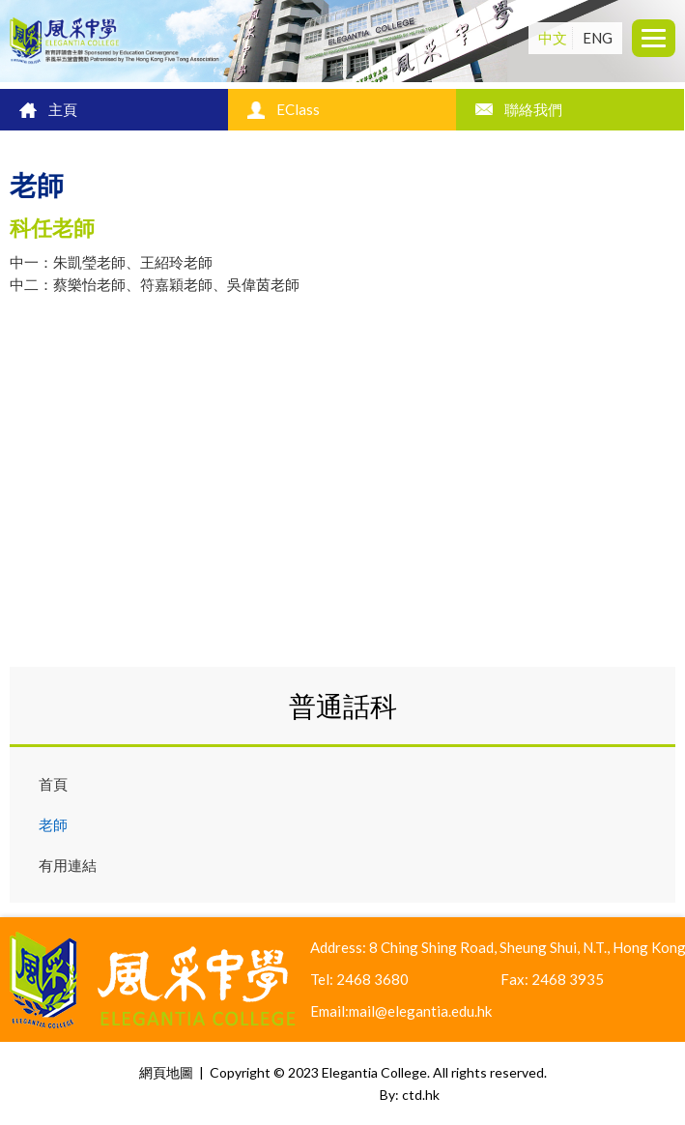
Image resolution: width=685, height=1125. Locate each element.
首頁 (53, 784)
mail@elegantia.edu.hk (420, 1011)
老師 (53, 824)
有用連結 (68, 865)
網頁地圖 (166, 1072)
